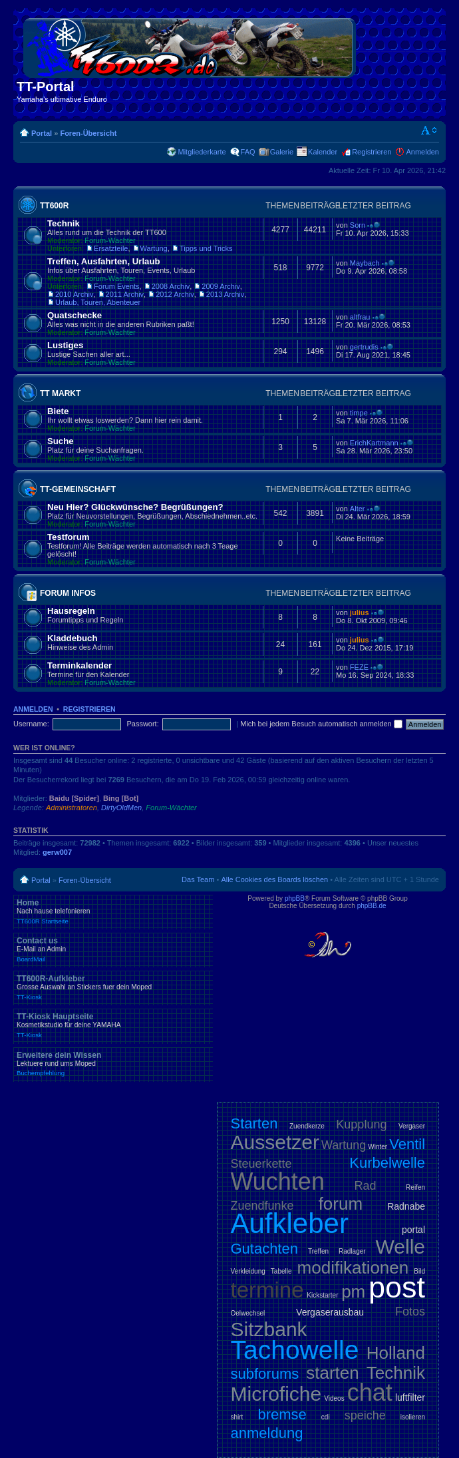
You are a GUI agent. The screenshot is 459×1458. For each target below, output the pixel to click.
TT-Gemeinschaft (78, 489)
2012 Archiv (175, 294)
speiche (365, 1415)
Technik (63, 223)
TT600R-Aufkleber (113, 987)
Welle (400, 1247)
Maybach (365, 263)
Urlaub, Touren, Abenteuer (97, 302)
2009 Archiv (220, 286)
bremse (281, 1414)
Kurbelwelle (387, 1162)
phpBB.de (371, 905)
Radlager (352, 1251)
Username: (31, 724)
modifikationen (353, 1268)
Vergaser (411, 1126)
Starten (254, 1123)
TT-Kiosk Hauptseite (113, 1025)
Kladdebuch (72, 638)
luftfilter (410, 1397)
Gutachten (265, 1248)
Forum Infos (68, 593)
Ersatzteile (111, 248)
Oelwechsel (248, 1313)
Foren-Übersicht (88, 133)
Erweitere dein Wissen (113, 1064)
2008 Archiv (171, 286)
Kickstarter (322, 1295)
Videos (334, 1398)
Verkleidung (248, 1271)
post (397, 1287)
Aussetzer (275, 1142)
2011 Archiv (125, 294)
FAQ (248, 152)
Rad (366, 1185)
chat (369, 1392)
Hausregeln (71, 611)
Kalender (322, 152)
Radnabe (406, 1206)
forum (341, 1204)
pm (353, 1292)
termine (267, 1290)
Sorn (357, 225)
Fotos (410, 1311)
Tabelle (281, 1271)
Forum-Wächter (109, 240)
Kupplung (361, 1124)
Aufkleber (290, 1223)
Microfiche (276, 1394)
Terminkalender (79, 665)
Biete (58, 411)
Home (113, 911)
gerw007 (57, 852)
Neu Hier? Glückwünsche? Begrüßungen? (135, 507)
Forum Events (116, 286)
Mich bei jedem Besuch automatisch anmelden (321, 724)
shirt (237, 1417)
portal (413, 1229)
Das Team (198, 879)
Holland (396, 1353)
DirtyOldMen (121, 808)
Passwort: (142, 724)
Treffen (318, 1251)
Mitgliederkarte (202, 152)
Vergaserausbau (330, 1312)
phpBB (295, 898)
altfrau (360, 317)
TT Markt (60, 393)
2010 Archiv (74, 294)
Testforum (68, 537)
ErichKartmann (374, 443)
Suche (60, 441)
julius (359, 612)
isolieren (412, 1417)
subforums (265, 1373)
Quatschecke (74, 315)
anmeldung (267, 1433)
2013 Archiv (225, 294)
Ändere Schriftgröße (429, 130)
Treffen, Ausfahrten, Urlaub (103, 261)
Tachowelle (295, 1350)
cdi (325, 1417)
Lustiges (65, 345)
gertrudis (364, 347)
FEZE (359, 667)
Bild (419, 1271)
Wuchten (278, 1181)
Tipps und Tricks (206, 248)
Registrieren (371, 152)
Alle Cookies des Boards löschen (274, 879)
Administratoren (71, 808)
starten (332, 1373)
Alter (357, 509)
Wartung (154, 248)
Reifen (415, 1187)
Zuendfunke (262, 1205)
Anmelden (422, 152)
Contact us (113, 949)
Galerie (281, 152)
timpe (359, 413)
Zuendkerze (307, 1126)
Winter (377, 1146)
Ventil (407, 1144)
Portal (41, 133)
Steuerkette (261, 1163)
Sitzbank (269, 1329)
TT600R (54, 205)
